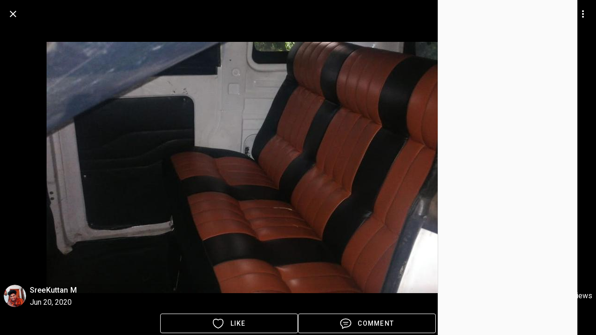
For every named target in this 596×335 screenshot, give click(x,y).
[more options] (583, 14)
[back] (13, 14)
